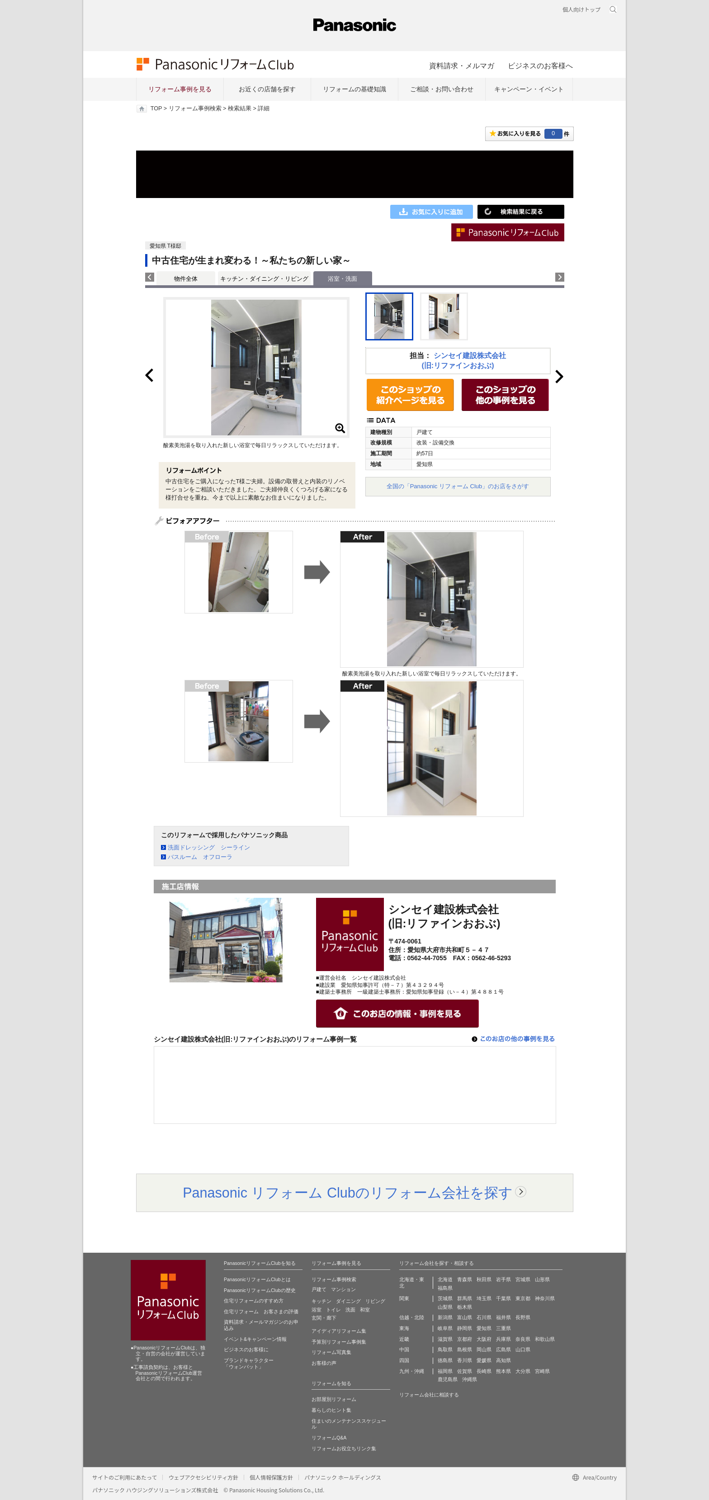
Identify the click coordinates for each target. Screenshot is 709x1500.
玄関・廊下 (324, 1318)
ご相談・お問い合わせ (441, 89)
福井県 (503, 1317)
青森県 (464, 1279)
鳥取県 (445, 1349)
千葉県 (503, 1298)
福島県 (445, 1288)
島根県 (464, 1349)
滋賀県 (445, 1339)
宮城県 (522, 1279)
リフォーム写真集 (331, 1352)
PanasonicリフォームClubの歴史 (260, 1290)
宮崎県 (542, 1371)
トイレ (333, 1309)
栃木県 (464, 1307)
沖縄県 (469, 1379)
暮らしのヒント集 (331, 1410)
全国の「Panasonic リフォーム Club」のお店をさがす (458, 486)
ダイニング (348, 1301)
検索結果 (239, 108)
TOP (156, 108)
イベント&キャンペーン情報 (255, 1339)
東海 (404, 1328)
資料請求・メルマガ (461, 65)
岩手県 (503, 1279)
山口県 (522, 1349)
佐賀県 (464, 1371)
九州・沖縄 (411, 1371)
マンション (343, 1289)
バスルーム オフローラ (200, 857)
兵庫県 (503, 1339)
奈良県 (522, 1339)
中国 (404, 1349)
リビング (375, 1301)
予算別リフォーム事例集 (339, 1341)
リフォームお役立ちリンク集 (344, 1448)
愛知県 (484, 1328)
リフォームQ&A (329, 1437)
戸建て (319, 1289)
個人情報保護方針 (271, 1477)
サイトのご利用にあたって (124, 1477)
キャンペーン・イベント (529, 89)
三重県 (503, 1328)
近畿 (404, 1339)
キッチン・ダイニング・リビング (264, 278)
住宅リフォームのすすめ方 (254, 1300)
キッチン (321, 1301)
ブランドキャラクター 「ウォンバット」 (249, 1363)
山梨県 (445, 1307)
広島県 (503, 1349)
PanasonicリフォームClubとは (257, 1279)
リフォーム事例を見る (180, 89)
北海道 (445, 1279)
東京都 (522, 1298)
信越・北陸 (411, 1317)
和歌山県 (545, 1339)
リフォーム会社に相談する (429, 1394)
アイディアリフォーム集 (339, 1331)
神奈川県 (545, 1298)
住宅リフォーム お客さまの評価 (261, 1311)
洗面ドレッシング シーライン (209, 847)
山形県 (542, 1279)
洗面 (350, 1309)
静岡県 (464, 1328)
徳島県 (445, 1360)
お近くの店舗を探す (267, 89)
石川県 (484, 1317)
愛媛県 (484, 1360)
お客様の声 (324, 1363)
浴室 (316, 1309)
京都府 (464, 1339)
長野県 (522, 1317)
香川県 (464, 1360)
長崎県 (484, 1371)
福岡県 (445, 1371)
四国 (404, 1360)
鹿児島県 (448, 1379)
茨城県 (445, 1298)
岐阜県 (445, 1328)
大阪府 (484, 1339)
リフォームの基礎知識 (354, 89)
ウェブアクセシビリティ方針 (203, 1477)
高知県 (503, 1360)
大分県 (522, 1371)
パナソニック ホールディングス (342, 1477)
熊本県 (503, 1371)
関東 (404, 1298)
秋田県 (484, 1279)
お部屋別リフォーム (334, 1399)
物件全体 (186, 278)
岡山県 (484, 1349)
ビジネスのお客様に (246, 1349)
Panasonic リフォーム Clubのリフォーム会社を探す (348, 1192)
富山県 (464, 1317)
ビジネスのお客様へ (540, 65)
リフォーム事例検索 (195, 108)
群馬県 (464, 1298)
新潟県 (445, 1317)
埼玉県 (484, 1298)
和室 (365, 1309)
